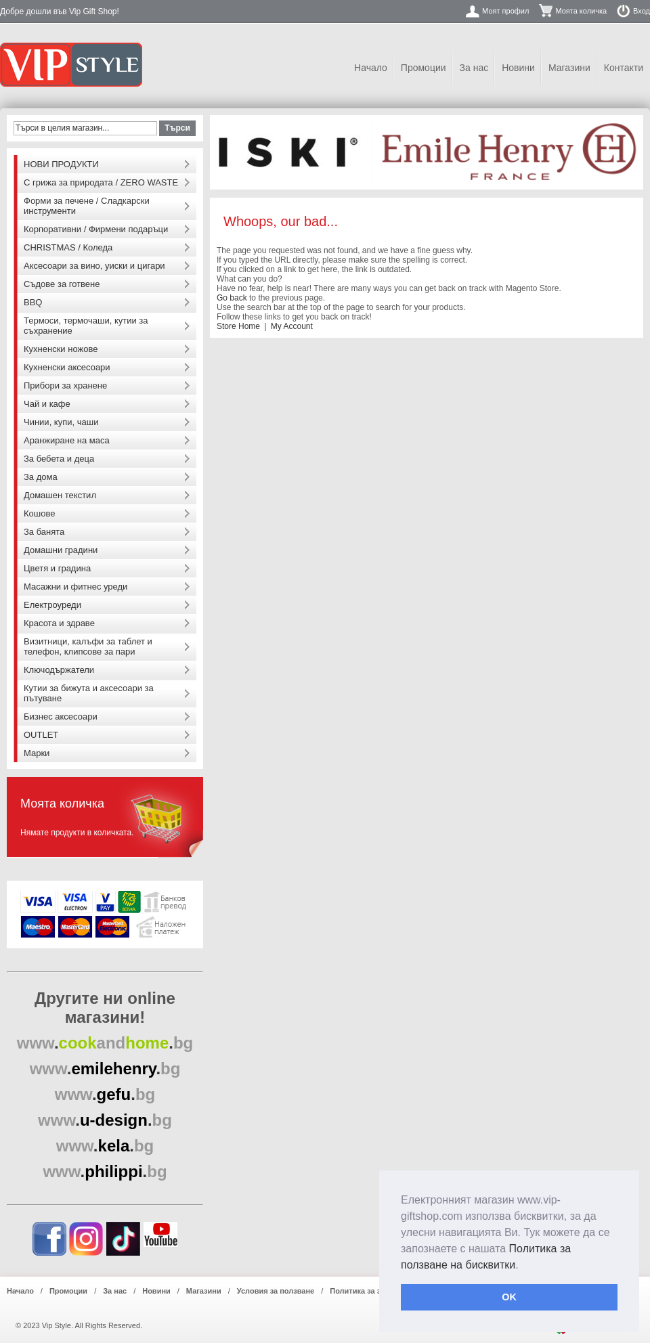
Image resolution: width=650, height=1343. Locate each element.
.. (105, 1043)
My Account (292, 326)
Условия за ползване (275, 1291)
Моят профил (505, 11)
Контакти (623, 67)
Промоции (423, 67)
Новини (518, 67)
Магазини (569, 67)
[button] (523, 1266)
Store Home (238, 326)
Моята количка (581, 11)
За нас (474, 67)
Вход (641, 11)
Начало (370, 67)
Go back (232, 298)
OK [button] (509, 1297)
